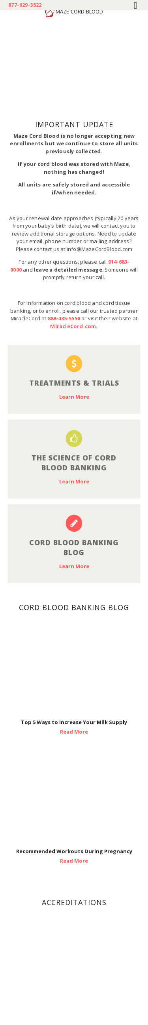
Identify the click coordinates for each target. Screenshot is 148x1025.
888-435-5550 (64, 318)
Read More (74, 731)
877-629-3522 (25, 5)
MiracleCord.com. (73, 326)
